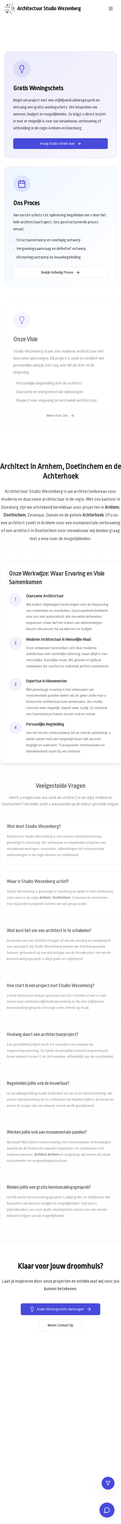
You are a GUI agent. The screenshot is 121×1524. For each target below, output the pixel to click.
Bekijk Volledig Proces (60, 272)
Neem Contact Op (60, 1325)
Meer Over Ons (61, 416)
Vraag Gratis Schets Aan (60, 143)
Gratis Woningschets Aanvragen (60, 1309)
